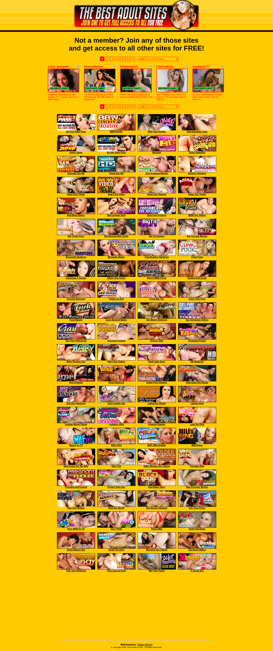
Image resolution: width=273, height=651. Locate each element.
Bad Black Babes (76, 215)
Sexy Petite (116, 529)
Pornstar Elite (197, 466)
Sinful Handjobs (197, 529)
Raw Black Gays (156, 487)
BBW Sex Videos (197, 215)
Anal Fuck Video (116, 194)
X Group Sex (197, 571)
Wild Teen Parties (157, 131)
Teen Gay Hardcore (76, 571)
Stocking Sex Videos (156, 550)
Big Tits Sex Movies (197, 236)
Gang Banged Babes (116, 320)
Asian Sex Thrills (197, 194)
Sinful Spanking (197, 152)
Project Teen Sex (116, 487)
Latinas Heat (197, 403)
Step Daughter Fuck (197, 131)
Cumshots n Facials (76, 278)
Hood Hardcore (116, 382)
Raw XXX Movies (76, 508)
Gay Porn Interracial (75, 341)
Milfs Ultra (116, 445)
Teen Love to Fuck (116, 571)
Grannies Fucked (116, 341)
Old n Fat (116, 466)
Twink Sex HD (116, 173)
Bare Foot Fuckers (156, 215)
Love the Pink (197, 424)
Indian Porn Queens (156, 382)
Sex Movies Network (156, 508)
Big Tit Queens (156, 236)
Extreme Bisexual (76, 299)
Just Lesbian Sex (116, 403)
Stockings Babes (197, 550)
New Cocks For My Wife (76, 466)
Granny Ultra (156, 341)
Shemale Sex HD (76, 173)
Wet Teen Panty (157, 571)
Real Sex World (116, 508)
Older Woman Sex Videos (157, 466)
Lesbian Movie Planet (76, 424)
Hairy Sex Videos (116, 361)
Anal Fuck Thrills (76, 194)
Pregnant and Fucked (76, 487)
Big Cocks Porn (76, 236)
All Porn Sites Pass (76, 131)
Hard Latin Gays (156, 361)
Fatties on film (116, 299)
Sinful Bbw (156, 529)
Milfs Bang (197, 445)
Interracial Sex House (197, 382)
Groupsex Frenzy (197, 341)
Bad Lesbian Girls (116, 215)
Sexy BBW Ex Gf (76, 529)
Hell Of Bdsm (76, 382)
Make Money (145, 644)
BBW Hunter (116, 131)
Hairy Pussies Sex (76, 361)
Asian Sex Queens (156, 194)
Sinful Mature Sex (76, 550)
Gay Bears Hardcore (156, 320)
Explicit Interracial (197, 278)
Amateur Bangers (197, 173)
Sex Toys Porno (197, 508)
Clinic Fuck (197, 257)
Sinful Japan (75, 152)
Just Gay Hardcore (76, 403)
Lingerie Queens (156, 424)
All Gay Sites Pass (116, 152)
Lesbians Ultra (116, 424)
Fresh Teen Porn (197, 299)
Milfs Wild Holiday (156, 445)
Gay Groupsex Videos (197, 320)
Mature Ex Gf (76, 445)
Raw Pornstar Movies (197, 487)
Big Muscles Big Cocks (116, 236)
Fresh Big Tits (156, 299)
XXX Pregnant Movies (157, 173)
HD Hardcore (197, 361)
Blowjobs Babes (116, 257)
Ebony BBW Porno (157, 278)
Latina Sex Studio (157, 403)
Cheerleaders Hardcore (157, 257)
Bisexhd (157, 152)
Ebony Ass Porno (116, 278)
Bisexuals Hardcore (76, 257)
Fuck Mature (76, 320)
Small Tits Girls (116, 550)
